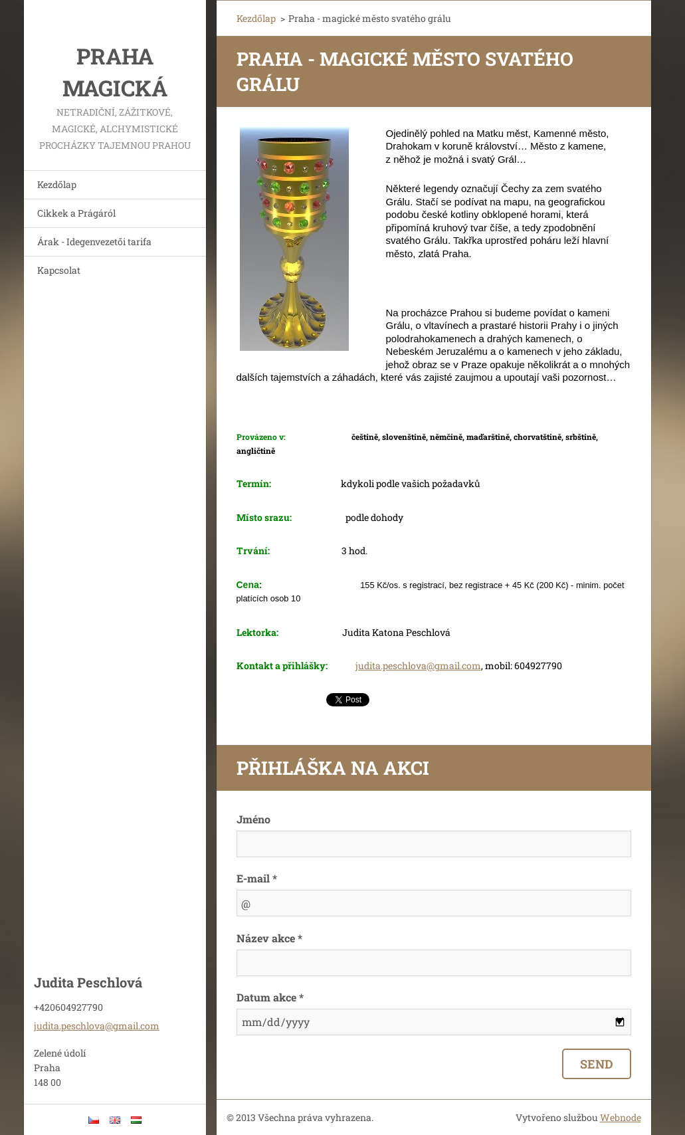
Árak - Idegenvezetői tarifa (94, 241)
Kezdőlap (56, 184)
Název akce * (269, 938)
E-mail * (257, 878)
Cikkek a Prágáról (76, 213)
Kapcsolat (58, 270)
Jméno (253, 819)
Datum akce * (270, 997)
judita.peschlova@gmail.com (418, 665)
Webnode (620, 1117)
